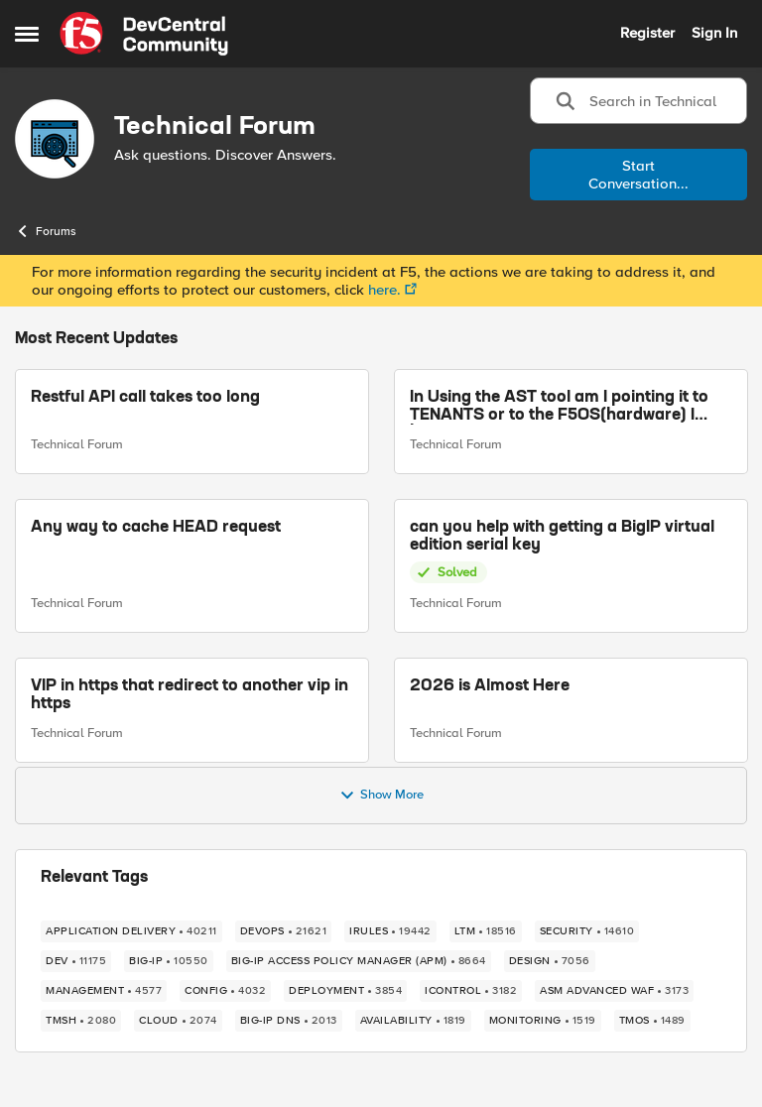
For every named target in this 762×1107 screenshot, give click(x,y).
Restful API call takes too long (145, 398)
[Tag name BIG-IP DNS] (288, 1021)
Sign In (714, 33)
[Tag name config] (225, 991)
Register (647, 33)
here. (384, 290)
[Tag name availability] (413, 1021)
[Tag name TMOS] (652, 1021)
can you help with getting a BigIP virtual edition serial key (562, 537)
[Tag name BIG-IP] (168, 961)
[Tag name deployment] (345, 991)
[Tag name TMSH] (81, 1021)
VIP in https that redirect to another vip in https (189, 695)
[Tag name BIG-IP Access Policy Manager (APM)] (358, 961)
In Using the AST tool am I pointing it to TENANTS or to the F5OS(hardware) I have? (559, 407)
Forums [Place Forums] (45, 231)
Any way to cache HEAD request (156, 528)
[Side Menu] (27, 34)
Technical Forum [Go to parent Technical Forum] (77, 444)
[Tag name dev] (76, 961)
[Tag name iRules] (390, 931)
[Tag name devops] (283, 931)
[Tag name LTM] (485, 931)
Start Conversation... (638, 174)
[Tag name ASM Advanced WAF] (614, 991)
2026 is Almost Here (490, 686)
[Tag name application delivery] (131, 931)
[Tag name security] (587, 931)
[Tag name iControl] (471, 991)
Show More (381, 795)
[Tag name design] (549, 961)
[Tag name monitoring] (542, 1021)
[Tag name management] (104, 991)
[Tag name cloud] (178, 1021)
